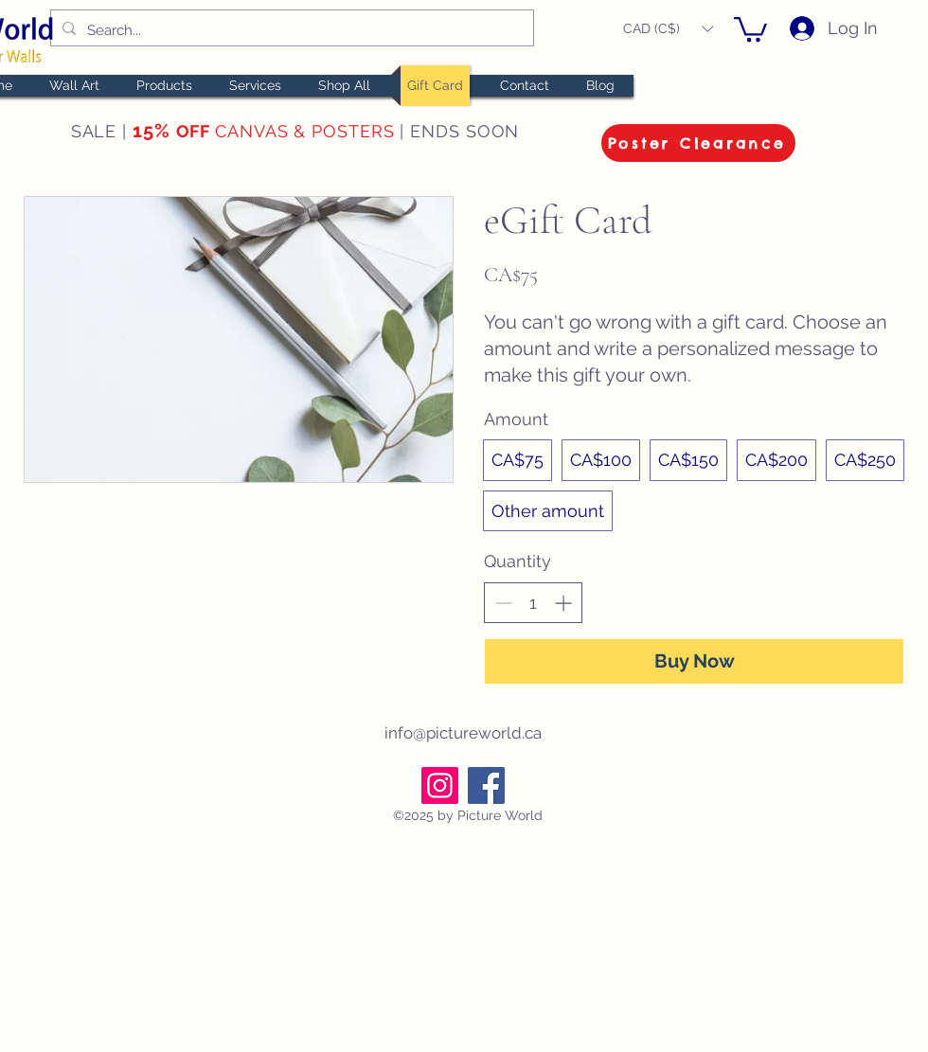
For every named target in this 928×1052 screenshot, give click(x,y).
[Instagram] (439, 785)
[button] (668, 29)
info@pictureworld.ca (463, 732)
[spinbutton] (533, 603)
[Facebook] (486, 785)
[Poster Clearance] (698, 143)
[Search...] (290, 30)
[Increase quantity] (563, 602)
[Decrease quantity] (503, 602)
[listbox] (668, 29)
